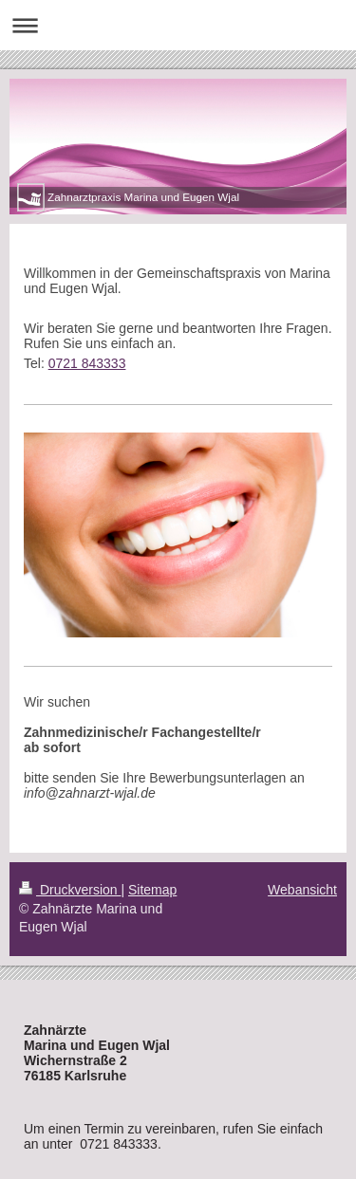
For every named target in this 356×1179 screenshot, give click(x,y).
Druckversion (70, 889)
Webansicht (302, 889)
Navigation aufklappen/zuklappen (178, 25)
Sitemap (152, 889)
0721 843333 (87, 363)
